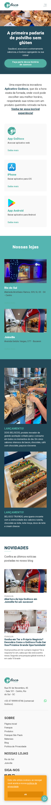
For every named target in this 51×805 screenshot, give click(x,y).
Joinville (8, 763)
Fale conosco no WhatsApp (44, 798)
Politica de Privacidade (15, 746)
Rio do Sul (9, 759)
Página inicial (10, 724)
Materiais (8, 739)
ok (25, 794)
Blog (6, 742)
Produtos (8, 731)
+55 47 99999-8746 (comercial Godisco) (19, 702)
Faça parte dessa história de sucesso (25, 63)
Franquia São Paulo (13, 735)
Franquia (8, 727)
